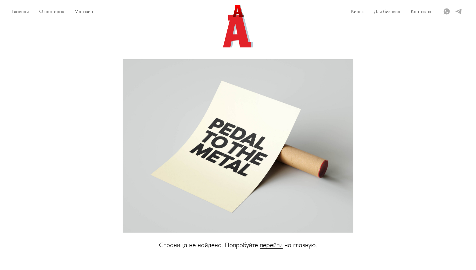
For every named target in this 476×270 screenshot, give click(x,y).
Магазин (83, 11)
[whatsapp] (446, 11)
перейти (271, 245)
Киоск (357, 11)
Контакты (421, 11)
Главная (20, 11)
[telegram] (458, 11)
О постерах (51, 11)
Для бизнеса (387, 11)
